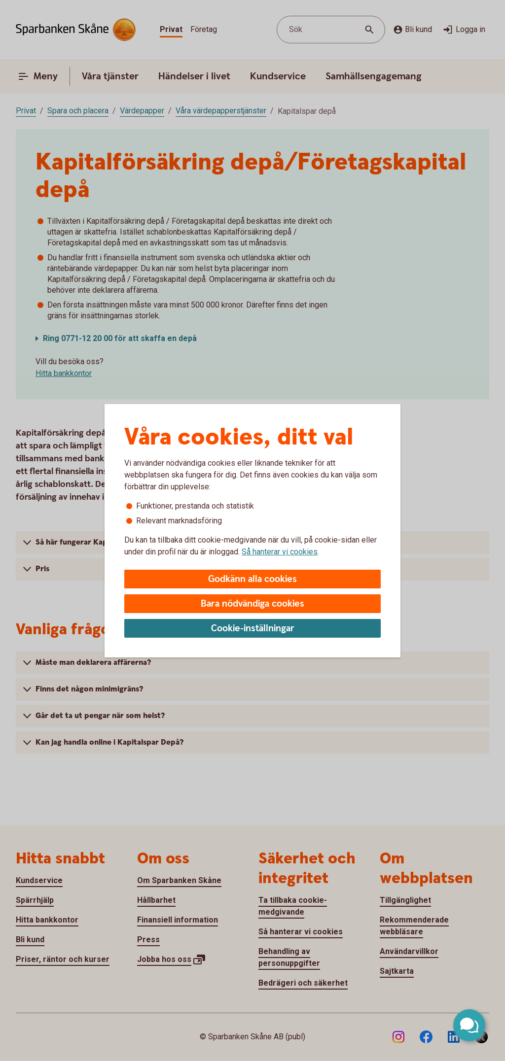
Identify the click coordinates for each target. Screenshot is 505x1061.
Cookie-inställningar (252, 628)
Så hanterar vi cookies (280, 551)
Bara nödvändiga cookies (252, 604)
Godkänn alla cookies (252, 579)
